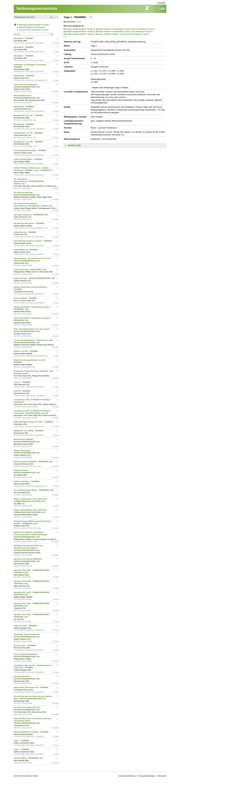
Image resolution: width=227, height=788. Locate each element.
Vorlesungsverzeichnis (36, 8)
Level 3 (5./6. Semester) (134, 31)
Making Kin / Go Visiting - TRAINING (29, 431)
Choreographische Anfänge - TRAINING (30, 150)
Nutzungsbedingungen (146, 776)
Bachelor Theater (26, 27)
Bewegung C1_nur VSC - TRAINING (28, 142)
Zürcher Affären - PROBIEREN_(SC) (29, 758)
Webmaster (161, 776)
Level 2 (45, 30)
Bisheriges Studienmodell (29, 25)
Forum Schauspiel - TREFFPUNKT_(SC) (30, 269)
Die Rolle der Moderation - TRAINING (29, 223)
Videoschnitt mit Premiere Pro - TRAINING (31, 687)
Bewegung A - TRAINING (24, 107)
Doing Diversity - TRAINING (25, 232)
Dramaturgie (117, 29)
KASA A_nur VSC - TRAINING (26, 351)
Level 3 (149, 31)
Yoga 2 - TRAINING (22, 749)
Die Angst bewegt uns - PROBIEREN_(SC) (31, 215)
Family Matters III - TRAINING (26, 250)
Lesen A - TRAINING (22, 382)
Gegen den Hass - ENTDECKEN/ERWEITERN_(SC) (34, 278)
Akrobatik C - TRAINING (24, 56)
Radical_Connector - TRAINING (27, 481)
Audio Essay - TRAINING (24, 76)
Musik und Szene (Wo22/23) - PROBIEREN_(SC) (33, 461)
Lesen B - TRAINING (22, 391)
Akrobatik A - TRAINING (24, 38)
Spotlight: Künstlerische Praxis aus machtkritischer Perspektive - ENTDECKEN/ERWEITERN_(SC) (28, 548)
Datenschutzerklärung (127, 776)
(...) (65, 36)
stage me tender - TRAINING (25, 626)
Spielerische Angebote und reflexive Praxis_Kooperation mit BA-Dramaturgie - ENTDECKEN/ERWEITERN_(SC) (31, 534)
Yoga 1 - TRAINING (22, 740)
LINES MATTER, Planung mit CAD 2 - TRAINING (33, 422)
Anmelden (161, 3)
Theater (46, 25)
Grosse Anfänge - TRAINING (26, 298)
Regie (114, 34)
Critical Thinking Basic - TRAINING (28, 159)
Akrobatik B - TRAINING (24, 47)
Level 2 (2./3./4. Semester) (29, 30)
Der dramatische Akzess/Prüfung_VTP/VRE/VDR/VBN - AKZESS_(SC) (29, 181)
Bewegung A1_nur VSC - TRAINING (28, 115)
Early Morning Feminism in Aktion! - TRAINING (33, 241)
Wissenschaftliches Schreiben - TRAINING (31, 732)
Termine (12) (74, 145)
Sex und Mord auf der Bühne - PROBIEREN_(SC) (34, 490)
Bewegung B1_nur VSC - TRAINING (28, 133)
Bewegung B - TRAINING (24, 124)
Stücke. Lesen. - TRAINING (25, 645)
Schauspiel (40, 27)
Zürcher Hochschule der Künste (26, 776)
